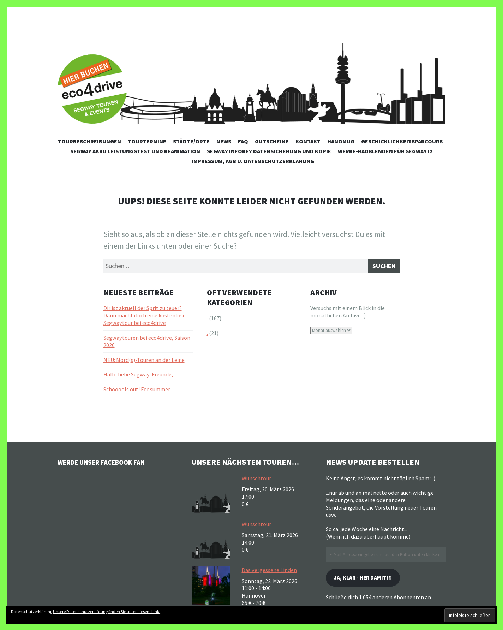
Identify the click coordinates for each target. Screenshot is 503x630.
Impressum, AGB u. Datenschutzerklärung (253, 161)
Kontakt (308, 141)
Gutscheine (272, 141)
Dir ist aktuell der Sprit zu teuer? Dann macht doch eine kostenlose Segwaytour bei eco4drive (144, 317)
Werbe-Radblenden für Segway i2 (385, 151)
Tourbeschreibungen (89, 141)
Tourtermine (147, 141)
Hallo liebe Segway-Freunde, (138, 376)
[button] (213, 496)
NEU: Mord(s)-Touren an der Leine (144, 361)
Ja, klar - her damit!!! (369, 581)
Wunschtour (256, 480)
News (223, 141)
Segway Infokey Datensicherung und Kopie (269, 151)
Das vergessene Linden (269, 572)
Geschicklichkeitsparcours (402, 141)
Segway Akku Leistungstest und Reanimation (135, 151)
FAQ (243, 141)
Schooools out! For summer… (139, 391)
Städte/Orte (191, 141)
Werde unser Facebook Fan (111, 464)
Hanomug (340, 141)
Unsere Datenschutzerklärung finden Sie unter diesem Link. (106, 611)
